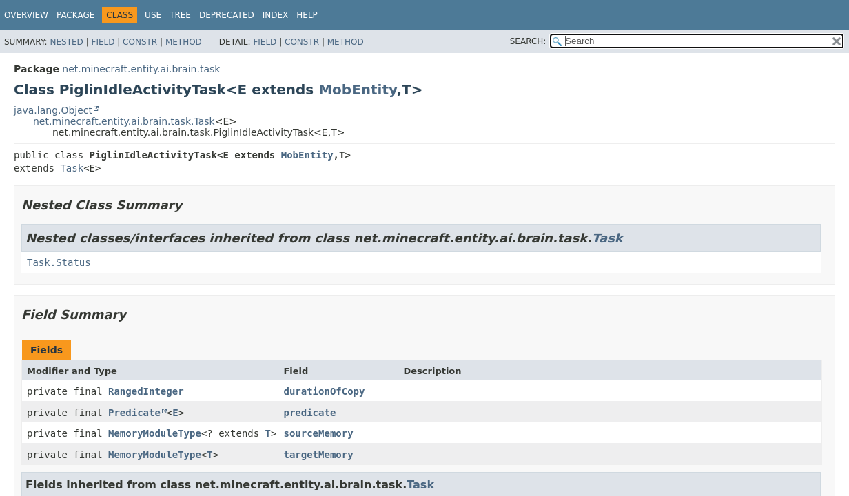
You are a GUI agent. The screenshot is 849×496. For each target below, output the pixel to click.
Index (276, 15)
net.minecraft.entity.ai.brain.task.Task (124, 121)
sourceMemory (318, 433)
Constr (140, 42)
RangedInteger (146, 391)
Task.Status (59, 262)
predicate (309, 412)
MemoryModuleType (154, 433)
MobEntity (357, 89)
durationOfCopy (324, 391)
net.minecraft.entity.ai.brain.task (141, 68)
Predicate (134, 412)
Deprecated (226, 15)
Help (307, 15)
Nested (66, 42)
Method (183, 42)
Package (75, 15)
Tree (180, 15)
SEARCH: (528, 41)
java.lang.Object (53, 110)
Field (102, 42)
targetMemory (318, 454)
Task (71, 168)
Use (153, 15)
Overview (26, 15)
